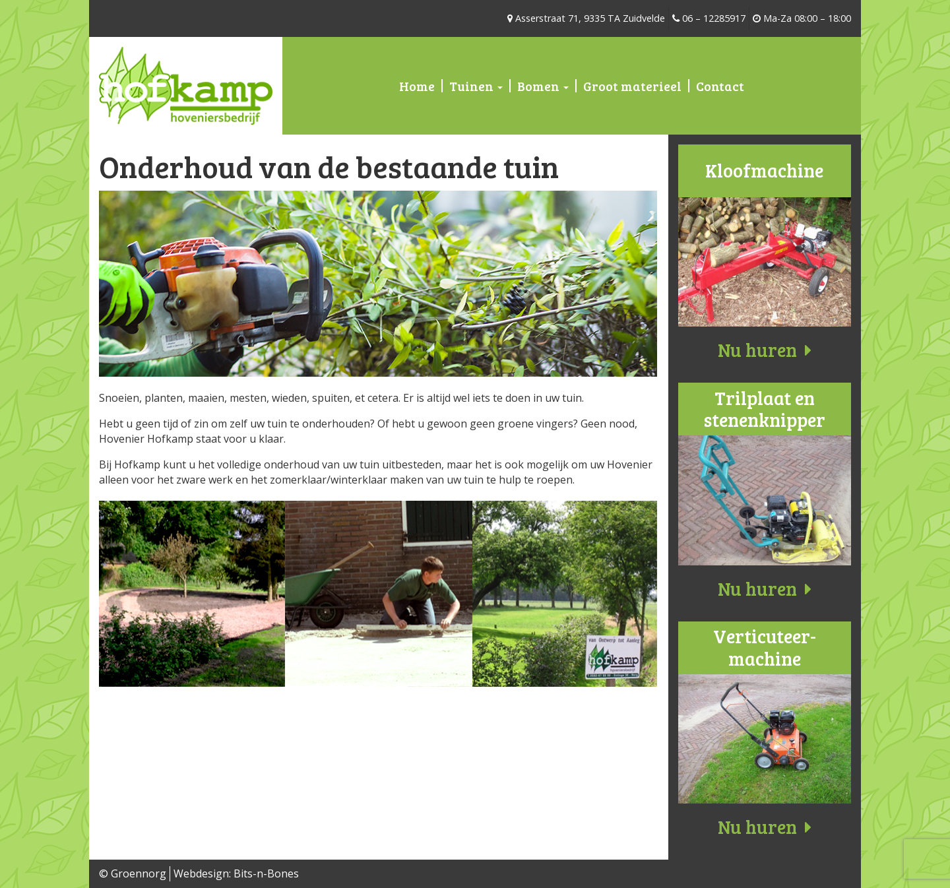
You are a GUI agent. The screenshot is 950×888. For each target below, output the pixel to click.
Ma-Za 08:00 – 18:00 (802, 18)
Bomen (543, 85)
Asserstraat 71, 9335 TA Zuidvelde (586, 18)
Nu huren (764, 349)
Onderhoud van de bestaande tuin (329, 166)
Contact (720, 85)
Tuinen (476, 85)
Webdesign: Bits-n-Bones (236, 873)
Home (417, 85)
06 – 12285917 (708, 18)
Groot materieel (632, 85)
